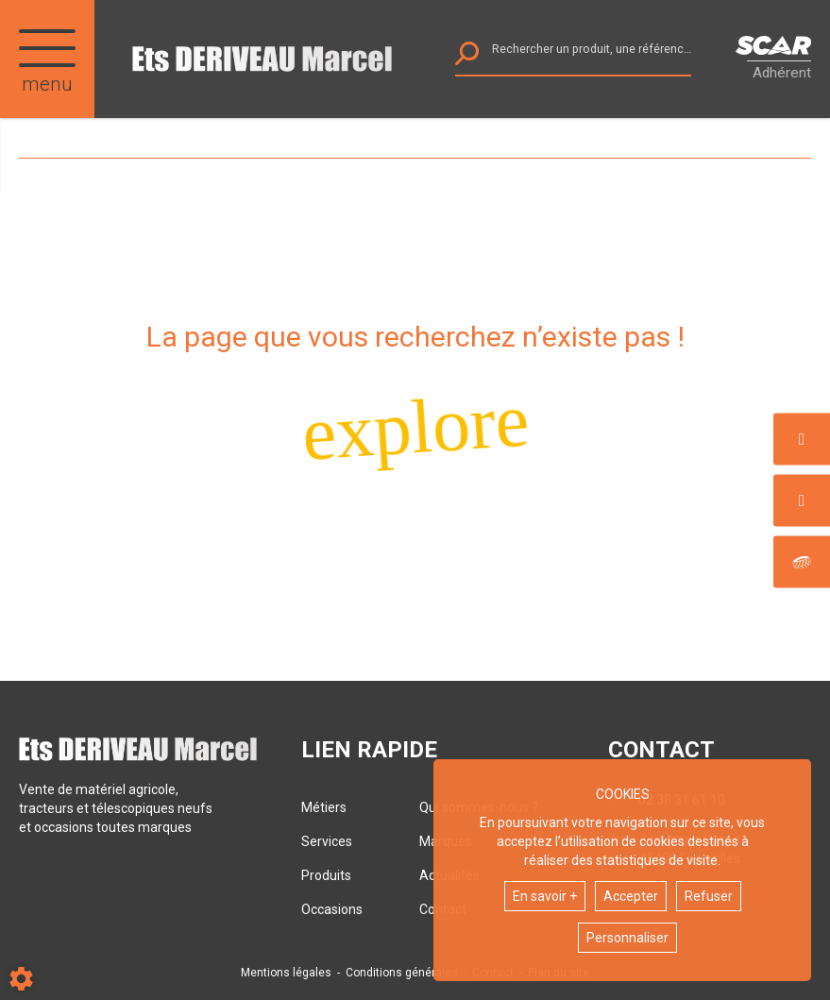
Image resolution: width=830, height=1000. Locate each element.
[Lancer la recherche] (467, 58)
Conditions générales (402, 972)
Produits (326, 875)
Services (326, 841)
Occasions (332, 909)
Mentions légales (286, 972)
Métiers (324, 807)
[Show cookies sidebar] (21, 979)
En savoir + (545, 896)
